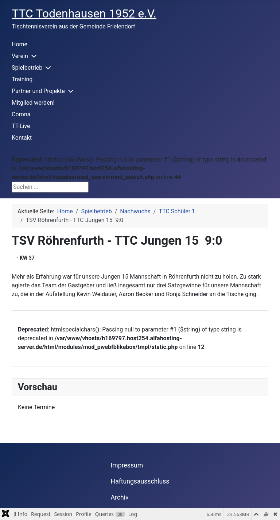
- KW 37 (25, 258)
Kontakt (22, 137)
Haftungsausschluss (140, 481)
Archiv (120, 497)
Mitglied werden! (33, 102)
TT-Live (21, 126)
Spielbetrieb (27, 67)
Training (22, 79)
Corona (21, 114)
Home (19, 44)
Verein (20, 56)
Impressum (127, 465)
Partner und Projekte (38, 91)
